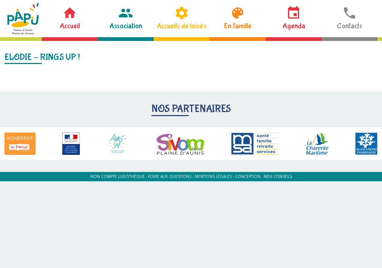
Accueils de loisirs (182, 26)
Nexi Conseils (278, 176)
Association (125, 26)
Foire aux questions (169, 176)
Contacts (349, 26)
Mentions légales (213, 176)
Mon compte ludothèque (117, 176)
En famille (237, 26)
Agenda (293, 26)
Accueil (70, 26)
